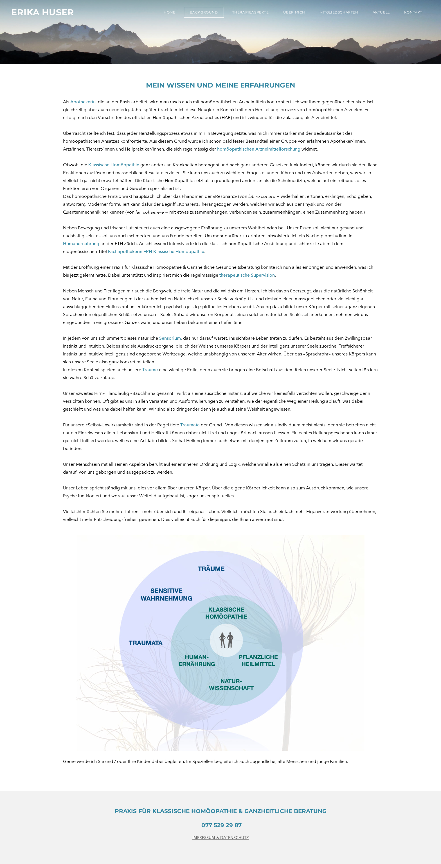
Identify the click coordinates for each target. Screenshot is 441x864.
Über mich (294, 12)
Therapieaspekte (250, 12)
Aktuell (381, 12)
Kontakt (413, 12)
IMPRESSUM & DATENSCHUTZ (220, 837)
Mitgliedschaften (339, 12)
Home (169, 12)
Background (204, 12)
